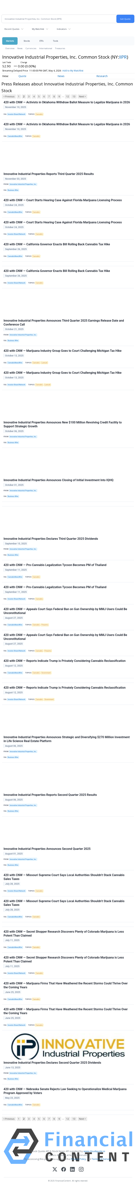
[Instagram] (81, 1169)
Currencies (30, 48)
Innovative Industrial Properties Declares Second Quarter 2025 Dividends (52, 1062)
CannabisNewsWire (15, 136)
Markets (10, 40)
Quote (22, 76)
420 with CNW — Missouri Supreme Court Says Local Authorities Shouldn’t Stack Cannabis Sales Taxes (64, 877)
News (19, 48)
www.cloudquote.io (94, 1151)
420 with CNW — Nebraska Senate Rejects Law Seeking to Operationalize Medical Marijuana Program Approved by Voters (65, 1091)
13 (74, 96)
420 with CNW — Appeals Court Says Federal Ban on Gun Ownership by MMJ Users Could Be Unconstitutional (65, 611)
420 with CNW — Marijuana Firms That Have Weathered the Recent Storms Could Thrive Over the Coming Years (66, 985)
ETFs (41, 40)
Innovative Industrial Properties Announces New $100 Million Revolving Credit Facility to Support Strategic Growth (63, 424)
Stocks (27, 40)
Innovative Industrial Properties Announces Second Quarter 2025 (47, 849)
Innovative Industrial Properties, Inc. (23, 184)
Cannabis (39, 114)
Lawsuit (44, 363)
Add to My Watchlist (72, 70)
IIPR (123, 57)
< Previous (8, 96)
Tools (55, 40)
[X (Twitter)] (55, 1169)
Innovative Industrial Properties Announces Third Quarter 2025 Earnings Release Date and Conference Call (64, 322)
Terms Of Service (101, 1159)
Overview (9, 48)
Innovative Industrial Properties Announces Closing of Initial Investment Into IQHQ (58, 480)
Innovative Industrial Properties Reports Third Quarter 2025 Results (49, 174)
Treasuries (60, 48)
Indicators (62, 29)
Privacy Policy (78, 1159)
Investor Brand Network (16, 114)
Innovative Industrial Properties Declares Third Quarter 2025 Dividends (51, 538)
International (45, 48)
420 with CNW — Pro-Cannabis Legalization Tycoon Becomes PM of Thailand (55, 565)
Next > (82, 96)
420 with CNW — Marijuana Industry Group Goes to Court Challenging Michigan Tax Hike (62, 351)
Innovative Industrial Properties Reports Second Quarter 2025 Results (50, 795)
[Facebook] (63, 1169)
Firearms (44, 625)
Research (102, 76)
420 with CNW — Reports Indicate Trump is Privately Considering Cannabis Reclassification (65, 661)
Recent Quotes (11, 29)
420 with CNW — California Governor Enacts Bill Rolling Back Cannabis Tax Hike (57, 244)
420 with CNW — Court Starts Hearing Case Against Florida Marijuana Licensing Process (63, 200)
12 (67, 96)
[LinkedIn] (72, 1169)
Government (46, 673)
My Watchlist (38, 29)
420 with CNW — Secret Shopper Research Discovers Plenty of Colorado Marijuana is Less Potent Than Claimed (64, 933)
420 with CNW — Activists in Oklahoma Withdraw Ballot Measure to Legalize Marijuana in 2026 (67, 102)
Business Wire (13, 190)
